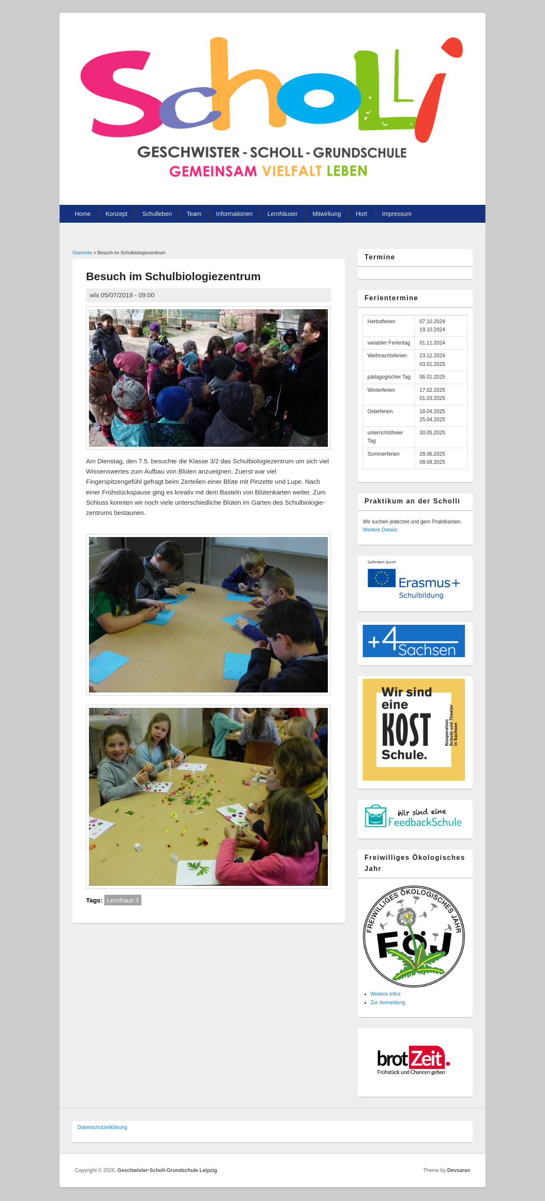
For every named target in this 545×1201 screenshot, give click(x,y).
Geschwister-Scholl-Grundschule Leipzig (167, 1170)
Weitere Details (380, 530)
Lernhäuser (282, 213)
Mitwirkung (327, 213)
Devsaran (458, 1170)
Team (193, 213)
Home (83, 213)
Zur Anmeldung (387, 1003)
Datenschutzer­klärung (102, 1127)
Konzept (116, 213)
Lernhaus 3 (123, 900)
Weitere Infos (385, 994)
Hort (361, 213)
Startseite (82, 252)
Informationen (234, 213)
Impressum (396, 213)
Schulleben (157, 213)
